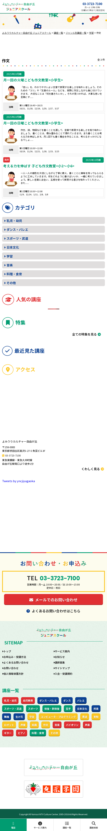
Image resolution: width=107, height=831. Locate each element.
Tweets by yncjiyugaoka (18, 481)
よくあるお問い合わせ (16, 662)
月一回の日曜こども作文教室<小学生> (33, 123)
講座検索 (93, 825)
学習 (10, 256)
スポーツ (33, 708)
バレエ (81, 700)
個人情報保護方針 (13, 674)
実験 (96, 717)
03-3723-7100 (92, 4)
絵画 (34, 725)
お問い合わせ (11, 668)
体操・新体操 (51, 708)
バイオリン (72, 725)
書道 (84, 717)
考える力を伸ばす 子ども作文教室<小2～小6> (38, 166)
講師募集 (60, 662)
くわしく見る (92, 468)
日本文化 (13, 247)
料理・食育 (14, 274)
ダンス (67, 700)
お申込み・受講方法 (14, 657)
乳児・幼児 (14, 220)
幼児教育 (28, 700)
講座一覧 (67, 825)
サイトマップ (62, 668)
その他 (11, 282)
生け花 (19, 717)
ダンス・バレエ (17, 229)
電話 (13, 825)
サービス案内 (40, 825)
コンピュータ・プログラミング (58, 717)
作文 (45, 725)
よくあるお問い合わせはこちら (53, 610)
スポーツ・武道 (17, 238)
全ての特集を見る (84, 334)
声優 (22, 725)
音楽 (10, 265)
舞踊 (6, 717)
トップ (7, 651)
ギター (8, 733)
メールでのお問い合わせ (53, 599)
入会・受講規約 (63, 674)
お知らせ (60, 657)
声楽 (87, 725)
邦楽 (96, 708)
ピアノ (21, 733)
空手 (68, 708)
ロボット (9, 725)
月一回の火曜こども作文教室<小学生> (33, 80)
